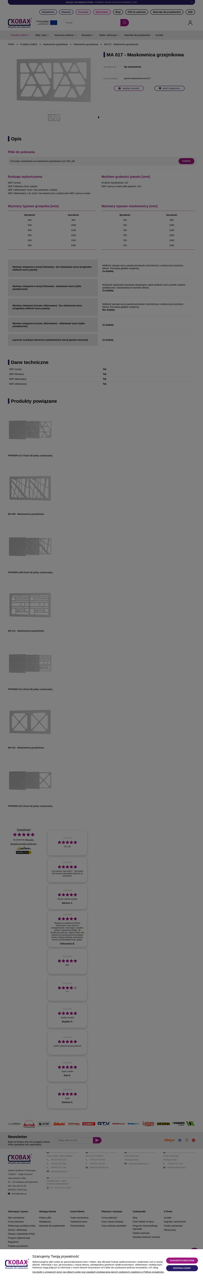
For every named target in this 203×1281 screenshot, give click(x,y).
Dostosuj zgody (182, 1268)
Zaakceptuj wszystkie (182, 1260)
